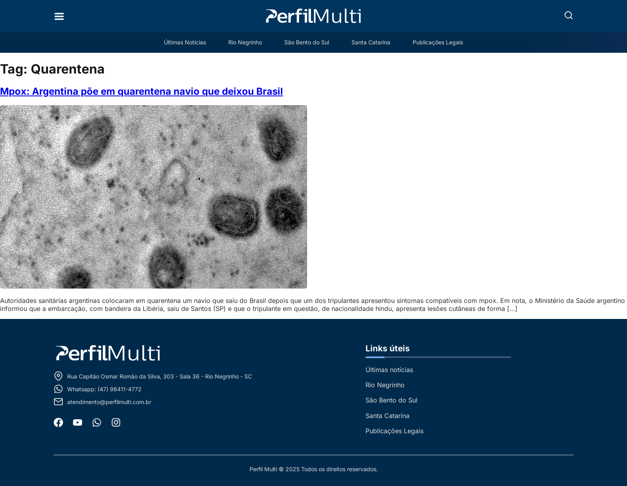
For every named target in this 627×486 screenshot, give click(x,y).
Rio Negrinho (245, 42)
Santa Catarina (370, 42)
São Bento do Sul (306, 42)
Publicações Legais (438, 42)
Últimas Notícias (185, 42)
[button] (568, 15)
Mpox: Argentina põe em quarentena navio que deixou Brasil (141, 91)
